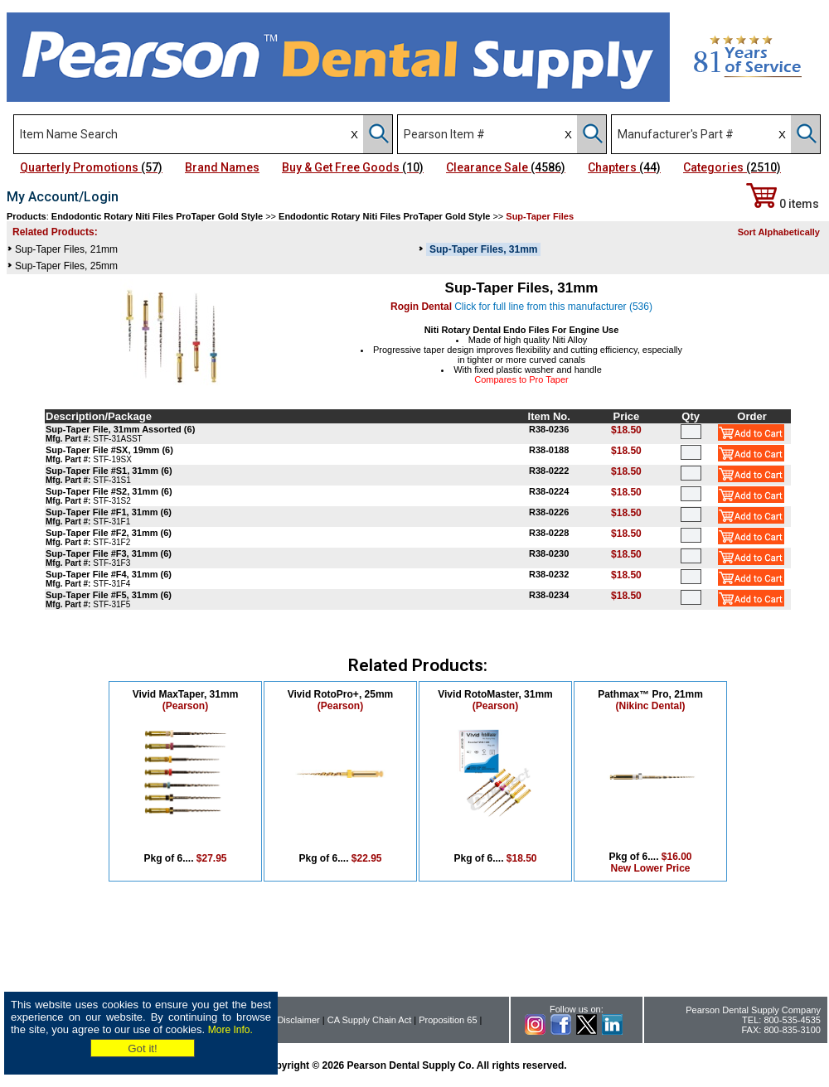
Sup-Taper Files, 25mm (66, 266)
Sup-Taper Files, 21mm (66, 249)
